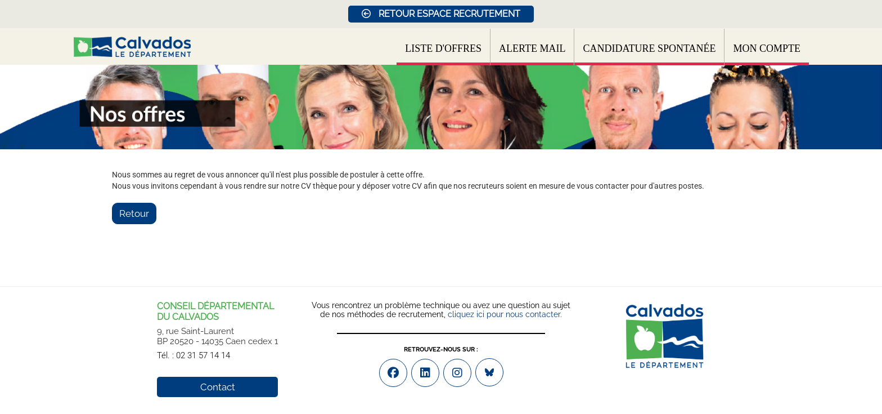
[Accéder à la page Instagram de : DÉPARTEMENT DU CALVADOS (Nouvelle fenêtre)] (457, 373)
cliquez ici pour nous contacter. (505, 314)
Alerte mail (532, 48)
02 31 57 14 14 (203, 355)
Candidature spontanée (649, 48)
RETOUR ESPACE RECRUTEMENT (441, 13)
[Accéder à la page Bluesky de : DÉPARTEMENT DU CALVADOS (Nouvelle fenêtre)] (489, 372)
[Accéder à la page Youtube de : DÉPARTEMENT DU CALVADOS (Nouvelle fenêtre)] (425, 373)
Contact (217, 387)
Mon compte (766, 48)
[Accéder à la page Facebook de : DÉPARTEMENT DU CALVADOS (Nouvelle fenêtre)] (393, 373)
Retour (134, 213)
